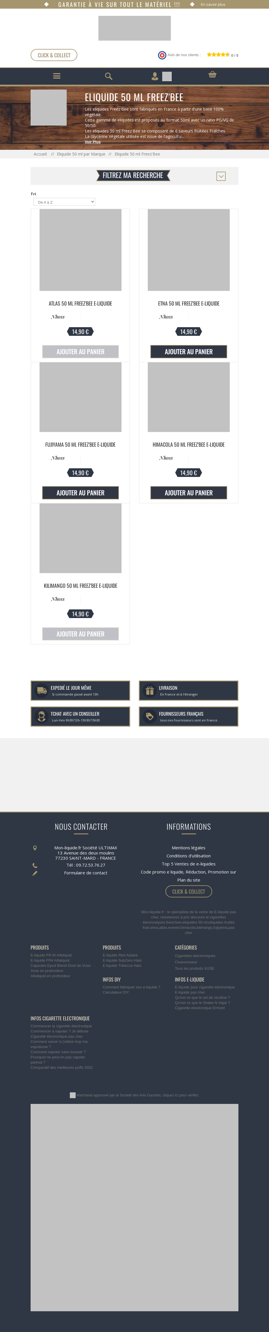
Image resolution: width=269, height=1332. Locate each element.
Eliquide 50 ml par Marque (81, 154)
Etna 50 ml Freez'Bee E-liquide (188, 303)
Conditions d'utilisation (189, 856)
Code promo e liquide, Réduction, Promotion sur (188, 872)
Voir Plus (93, 142)
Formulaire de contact (85, 873)
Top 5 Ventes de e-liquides (189, 864)
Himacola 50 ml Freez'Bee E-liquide (189, 444)
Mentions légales (189, 847)
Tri (33, 193)
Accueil (41, 154)
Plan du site (188, 880)
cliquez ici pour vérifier (180, 1095)
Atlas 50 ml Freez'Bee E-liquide (80, 303)
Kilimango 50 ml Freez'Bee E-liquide (80, 585)
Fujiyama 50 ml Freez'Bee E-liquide (80, 444)
